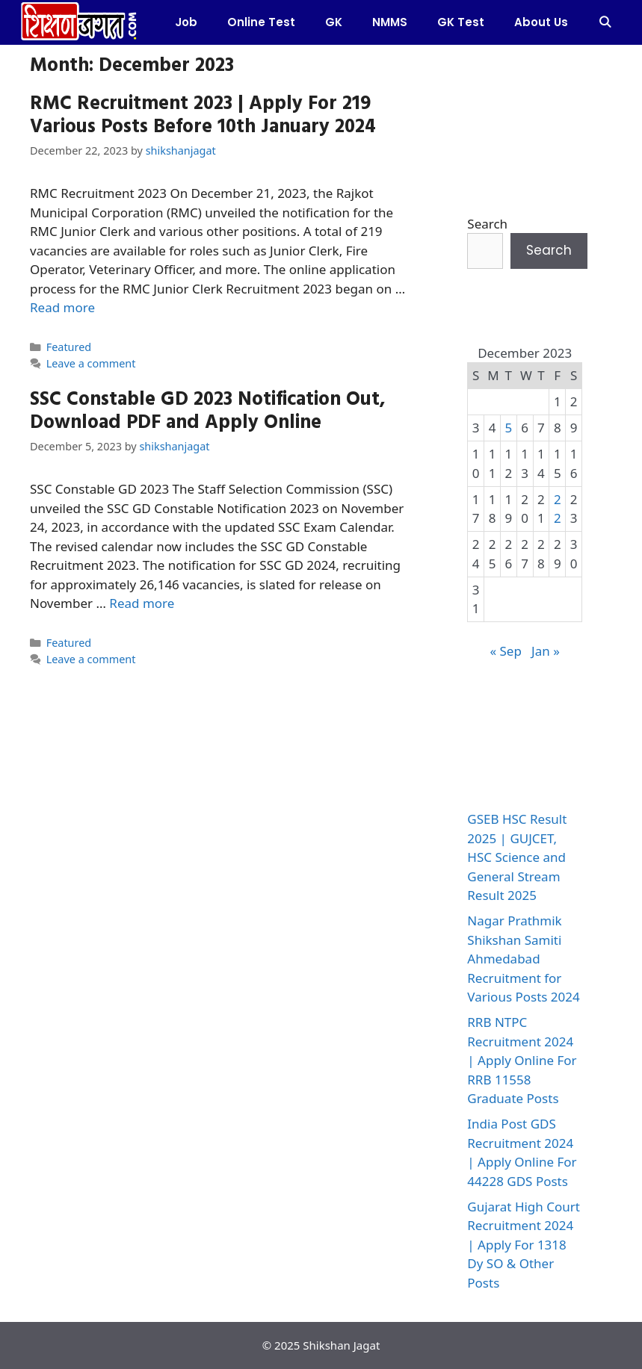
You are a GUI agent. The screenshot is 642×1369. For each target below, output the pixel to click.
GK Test (460, 22)
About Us (541, 22)
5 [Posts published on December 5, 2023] (508, 427)
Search (487, 223)
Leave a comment (91, 363)
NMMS (389, 22)
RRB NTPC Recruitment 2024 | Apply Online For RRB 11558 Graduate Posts (521, 1060)
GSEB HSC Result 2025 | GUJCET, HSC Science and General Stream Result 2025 (517, 857)
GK (333, 22)
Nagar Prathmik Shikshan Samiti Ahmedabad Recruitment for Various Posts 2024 (523, 958)
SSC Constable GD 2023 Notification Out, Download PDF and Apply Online (208, 409)
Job (186, 22)
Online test (261, 22)
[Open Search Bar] (605, 22)
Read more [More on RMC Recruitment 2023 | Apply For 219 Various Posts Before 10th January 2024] (62, 307)
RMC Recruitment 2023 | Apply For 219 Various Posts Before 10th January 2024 (203, 113)
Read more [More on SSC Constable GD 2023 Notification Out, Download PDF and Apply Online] (141, 603)
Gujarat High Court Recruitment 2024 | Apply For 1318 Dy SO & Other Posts (523, 1244)
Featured (69, 347)
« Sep (505, 650)
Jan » (545, 650)
